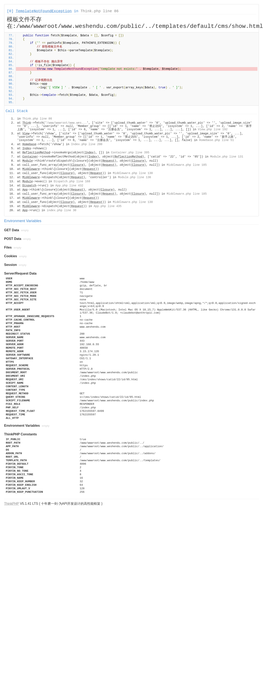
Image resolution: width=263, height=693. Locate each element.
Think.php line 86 (99, 11)
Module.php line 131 (226, 156)
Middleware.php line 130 (133, 173)
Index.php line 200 (86, 144)
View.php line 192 (213, 129)
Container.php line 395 (130, 152)
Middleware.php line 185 (187, 165)
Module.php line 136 (134, 177)
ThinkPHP (11, 503)
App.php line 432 (69, 185)
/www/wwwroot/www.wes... (67, 122)
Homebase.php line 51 (216, 140)
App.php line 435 (107, 206)
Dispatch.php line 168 (72, 181)
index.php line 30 (61, 210)
